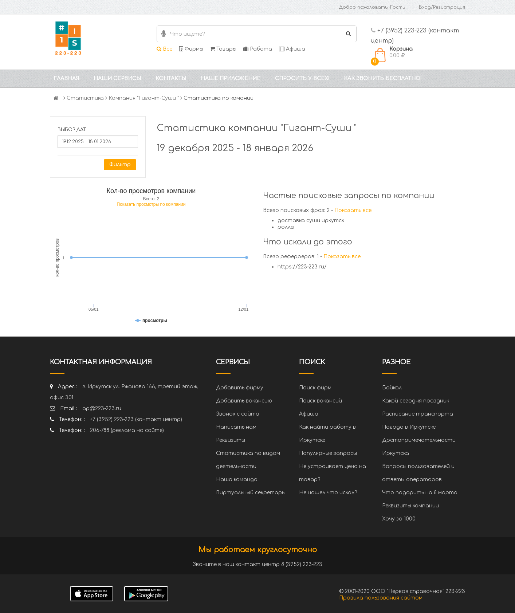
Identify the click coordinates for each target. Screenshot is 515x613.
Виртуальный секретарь (250, 492)
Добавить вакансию (244, 401)
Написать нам (236, 427)
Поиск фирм (315, 387)
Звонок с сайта (237, 414)
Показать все (352, 210)
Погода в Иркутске (409, 427)
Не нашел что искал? (328, 492)
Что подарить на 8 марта (419, 492)
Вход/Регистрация (442, 7)
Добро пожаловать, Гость (372, 7)
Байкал (392, 387)
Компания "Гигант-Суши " (144, 98)
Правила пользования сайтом (380, 598)
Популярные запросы (328, 453)
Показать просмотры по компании (151, 204)
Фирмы (191, 49)
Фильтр (120, 164)
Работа (257, 49)
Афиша (292, 49)
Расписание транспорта (417, 414)
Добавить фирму (239, 387)
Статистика (85, 98)
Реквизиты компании (410, 505)
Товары (223, 49)
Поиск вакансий (320, 401)
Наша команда (237, 479)
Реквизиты (230, 440)
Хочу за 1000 (399, 519)
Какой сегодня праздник (415, 401)
